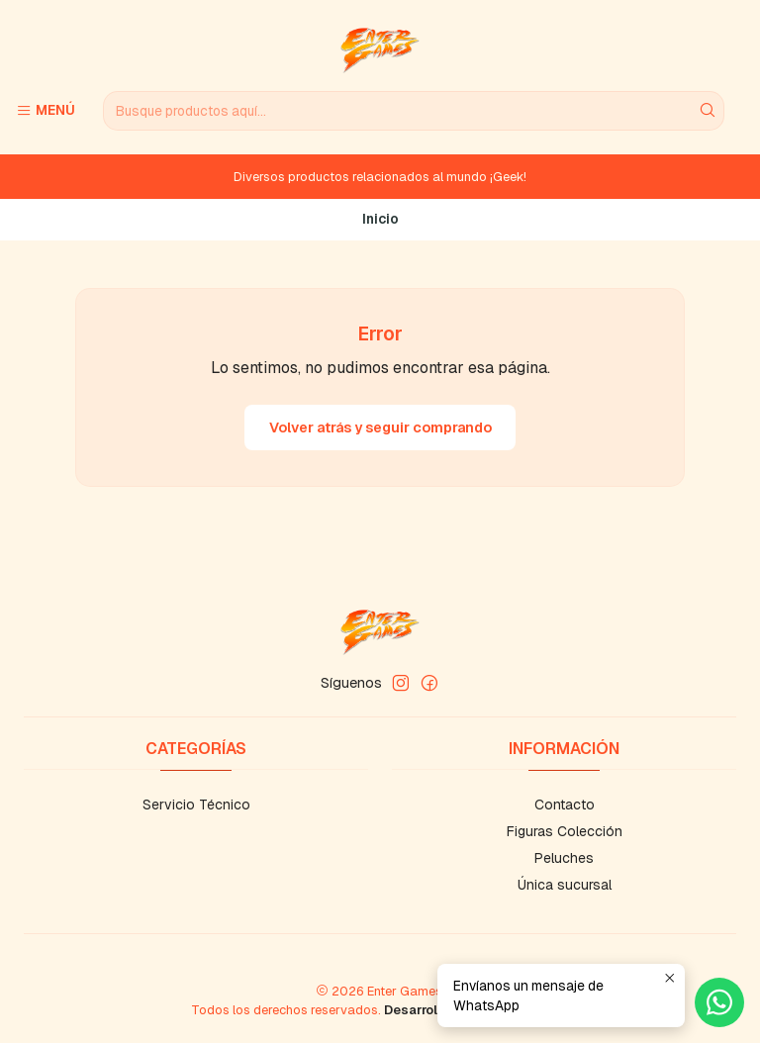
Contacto (564, 804)
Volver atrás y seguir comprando (380, 427)
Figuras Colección (564, 831)
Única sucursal (565, 885)
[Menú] (45, 111)
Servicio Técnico (196, 804)
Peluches (564, 858)
